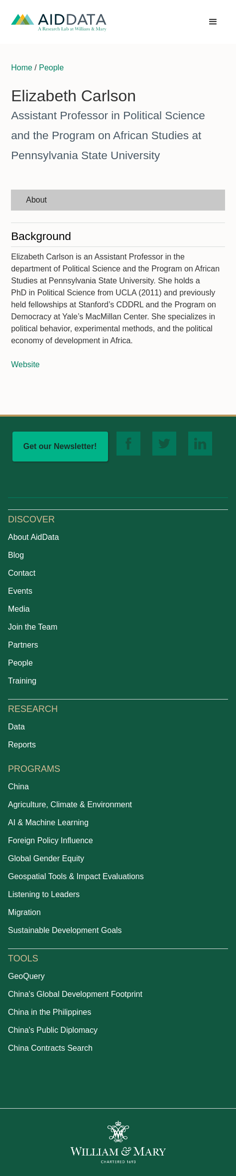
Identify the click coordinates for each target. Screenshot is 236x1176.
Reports (22, 744)
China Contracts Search (50, 1048)
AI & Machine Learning (48, 822)
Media (19, 609)
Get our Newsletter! (60, 446)
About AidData (33, 537)
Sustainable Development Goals (65, 930)
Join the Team (32, 627)
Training (22, 681)
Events (20, 591)
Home (21, 67)
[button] (213, 22)
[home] (59, 22)
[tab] (118, 200)
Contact (21, 573)
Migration (24, 912)
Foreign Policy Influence (50, 840)
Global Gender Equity (46, 858)
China (18, 786)
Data (16, 726)
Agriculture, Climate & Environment (70, 804)
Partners (23, 645)
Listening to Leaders (44, 894)
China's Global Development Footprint (75, 994)
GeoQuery (26, 976)
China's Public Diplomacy (53, 1030)
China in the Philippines (49, 1012)
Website (25, 364)
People (51, 67)
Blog (16, 555)
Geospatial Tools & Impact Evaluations (76, 876)
